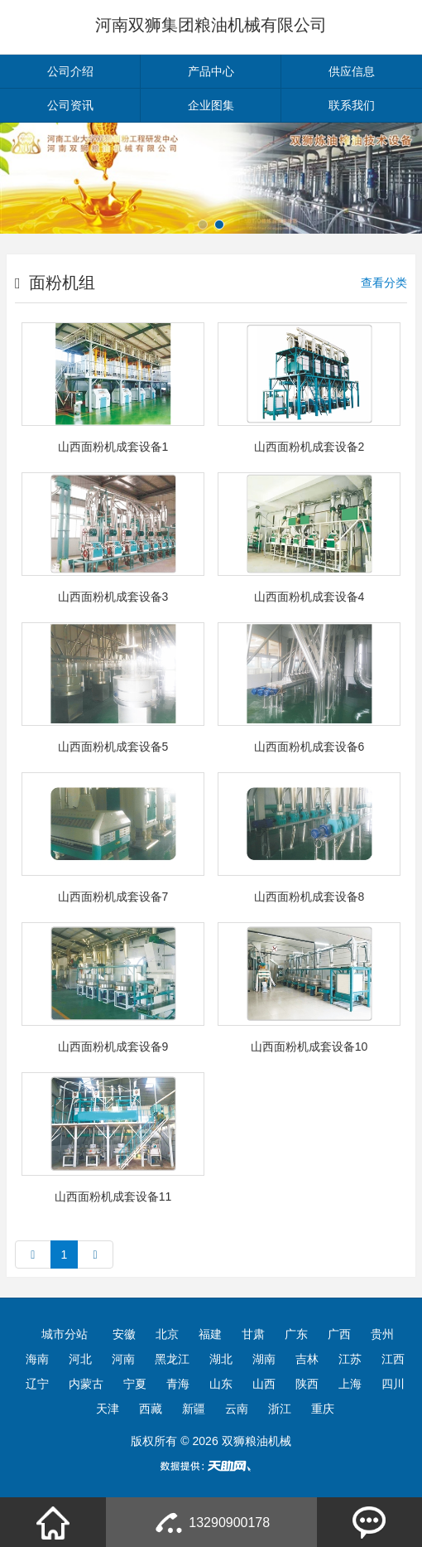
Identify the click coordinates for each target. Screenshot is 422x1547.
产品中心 (211, 71)
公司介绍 (70, 71)
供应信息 (351, 71)
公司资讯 (70, 105)
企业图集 (211, 105)
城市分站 (64, 1334)
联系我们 (351, 105)
